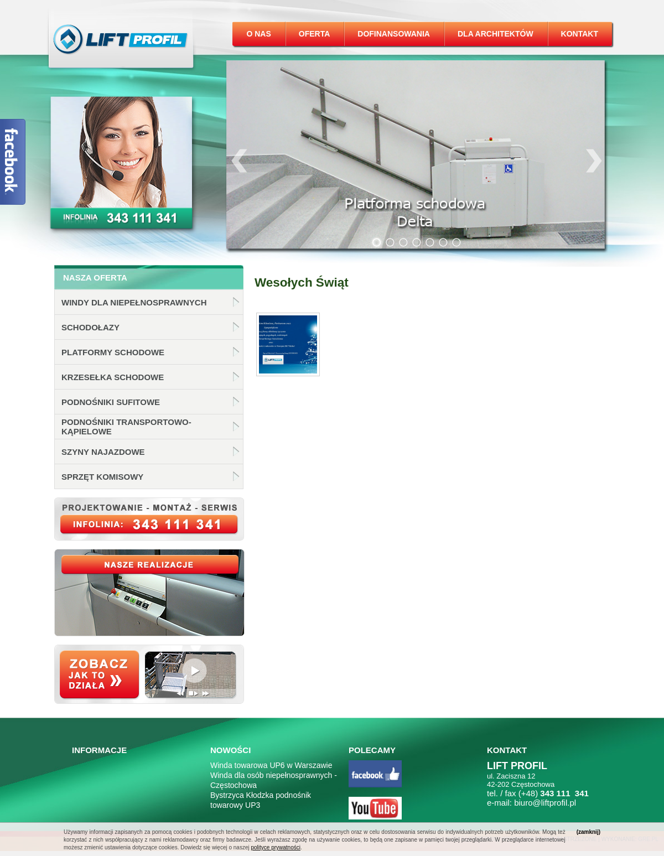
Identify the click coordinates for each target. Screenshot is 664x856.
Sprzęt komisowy (102, 476)
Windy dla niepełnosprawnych (134, 302)
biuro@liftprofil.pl (545, 802)
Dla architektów (495, 33)
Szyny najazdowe (103, 451)
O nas (258, 33)
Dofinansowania (393, 33)
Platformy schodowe (112, 352)
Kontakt (579, 33)
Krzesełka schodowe (112, 377)
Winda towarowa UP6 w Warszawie (271, 765)
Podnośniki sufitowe (110, 402)
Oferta (314, 33)
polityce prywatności (275, 847)
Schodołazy (90, 327)
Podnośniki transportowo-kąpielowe (126, 426)
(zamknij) (588, 832)
